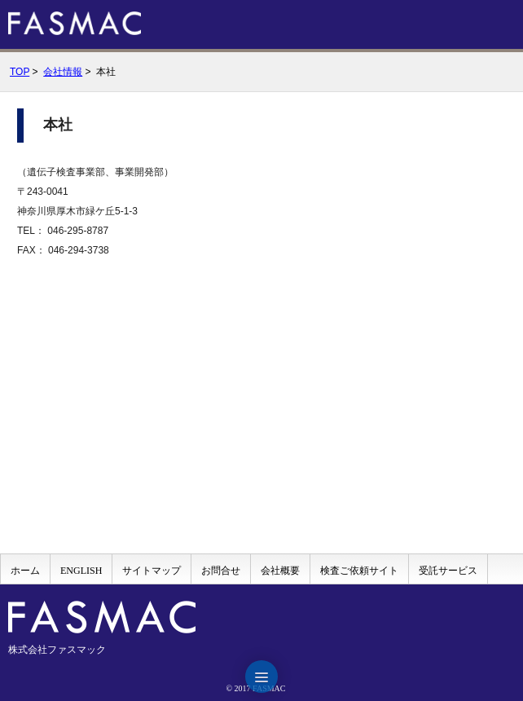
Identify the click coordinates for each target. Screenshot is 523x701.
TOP (19, 71)
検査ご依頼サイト (359, 570)
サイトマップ (151, 570)
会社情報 (62, 71)
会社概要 (280, 570)
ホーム (25, 570)
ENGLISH (81, 570)
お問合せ (220, 570)
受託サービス (448, 570)
